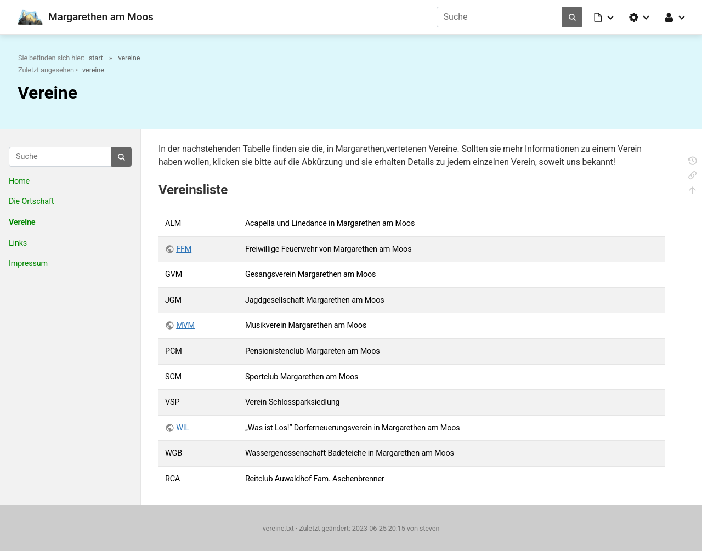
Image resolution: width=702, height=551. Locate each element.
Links (18, 243)
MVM (185, 325)
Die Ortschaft (31, 201)
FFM (183, 249)
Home (19, 181)
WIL (182, 428)
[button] (604, 17)
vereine (129, 58)
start (96, 58)
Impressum (28, 263)
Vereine (22, 222)
